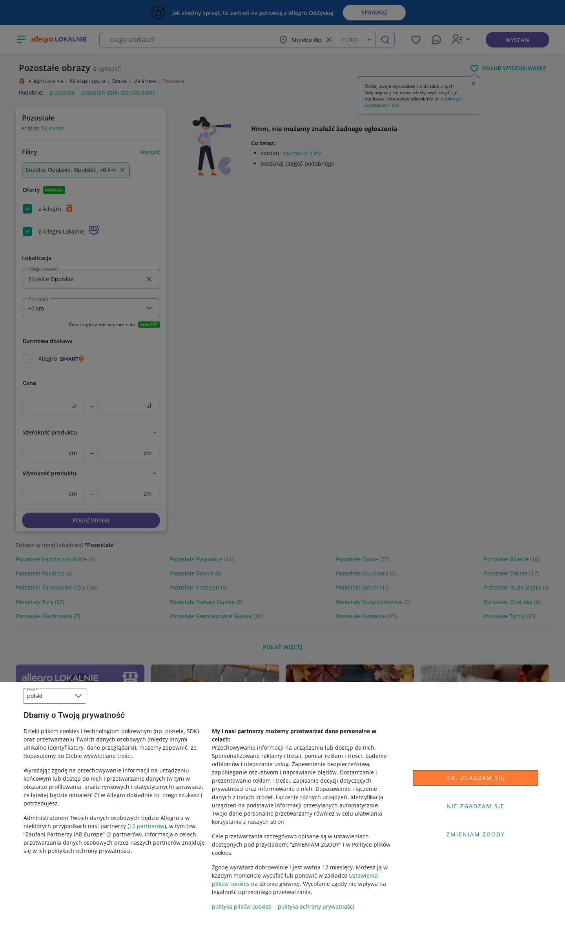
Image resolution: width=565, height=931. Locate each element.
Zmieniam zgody (476, 834)
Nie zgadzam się (476, 806)
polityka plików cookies (242, 906)
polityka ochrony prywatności (316, 906)
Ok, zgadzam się (476, 777)
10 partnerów (146, 826)
